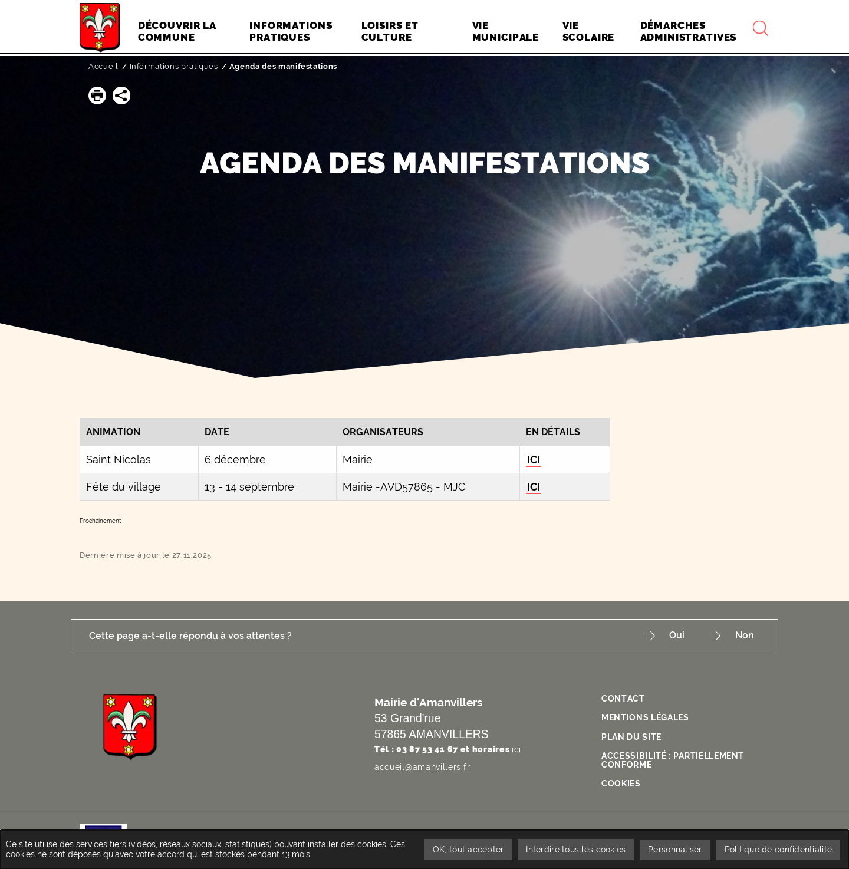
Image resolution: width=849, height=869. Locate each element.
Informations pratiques (174, 66)
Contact (623, 698)
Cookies (621, 781)
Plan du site (631, 735)
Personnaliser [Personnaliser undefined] (673, 849)
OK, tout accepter (463, 849)
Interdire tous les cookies (572, 849)
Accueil (103, 66)
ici (516, 749)
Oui (674, 635)
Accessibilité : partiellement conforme (673, 758)
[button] (97, 95)
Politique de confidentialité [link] (777, 849)
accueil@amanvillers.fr (422, 766)
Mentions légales (645, 717)
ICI (533, 459)
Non (744, 635)
